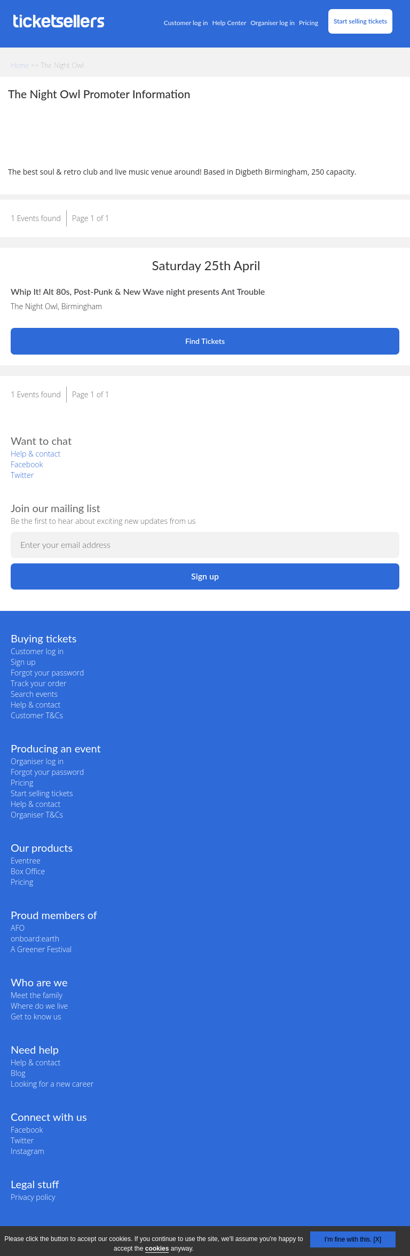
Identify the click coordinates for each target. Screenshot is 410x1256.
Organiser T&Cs (37, 815)
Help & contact (35, 454)
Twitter (22, 475)
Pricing (308, 23)
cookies (157, 1248)
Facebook (27, 464)
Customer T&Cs (37, 715)
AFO (18, 928)
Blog (18, 1073)
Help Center (229, 23)
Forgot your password (47, 673)
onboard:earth (35, 938)
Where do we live (39, 1006)
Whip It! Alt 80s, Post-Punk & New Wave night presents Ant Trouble (138, 291)
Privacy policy (33, 1197)
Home (20, 65)
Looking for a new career (52, 1084)
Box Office (28, 871)
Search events (34, 694)
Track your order (38, 683)
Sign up (23, 662)
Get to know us (36, 1016)
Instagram (27, 1151)
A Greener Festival (41, 949)
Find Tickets (205, 341)
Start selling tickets (360, 21)
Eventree (26, 860)
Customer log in (186, 23)
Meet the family (36, 995)
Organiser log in (272, 23)
